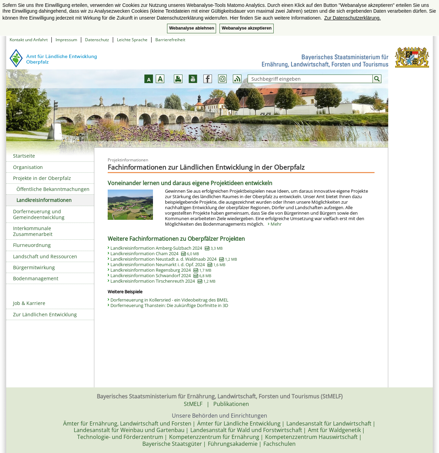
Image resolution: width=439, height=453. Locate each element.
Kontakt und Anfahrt (29, 40)
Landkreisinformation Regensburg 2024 (160, 270)
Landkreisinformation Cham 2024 (154, 253)
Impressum (66, 40)
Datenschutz (97, 40)
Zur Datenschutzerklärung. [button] (352, 18)
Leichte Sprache (132, 40)
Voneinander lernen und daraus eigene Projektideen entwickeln (190, 183)
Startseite (24, 155)
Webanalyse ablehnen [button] (191, 28)
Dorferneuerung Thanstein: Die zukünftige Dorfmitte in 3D (169, 305)
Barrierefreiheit (170, 40)
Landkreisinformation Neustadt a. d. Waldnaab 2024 (173, 259)
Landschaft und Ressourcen (45, 256)
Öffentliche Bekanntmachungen (53, 189)
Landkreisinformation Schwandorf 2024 (160, 275)
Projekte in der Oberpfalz (42, 178)
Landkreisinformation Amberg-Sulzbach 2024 (166, 248)
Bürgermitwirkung (34, 267)
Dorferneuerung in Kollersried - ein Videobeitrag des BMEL (169, 300)
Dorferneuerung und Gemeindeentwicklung (38, 214)
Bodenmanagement (35, 278)
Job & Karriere (29, 303)
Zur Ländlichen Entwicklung (45, 314)
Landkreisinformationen (44, 200)
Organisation (28, 167)
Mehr (276, 224)
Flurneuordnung (32, 245)
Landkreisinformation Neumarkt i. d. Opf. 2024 (167, 264)
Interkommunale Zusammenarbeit (32, 231)
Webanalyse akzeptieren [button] (246, 28)
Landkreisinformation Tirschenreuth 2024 (162, 281)
